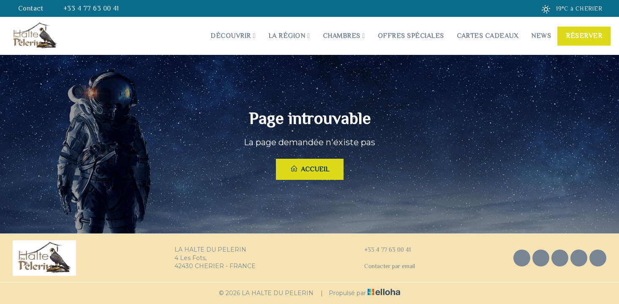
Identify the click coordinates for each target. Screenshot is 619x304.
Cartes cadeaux (488, 36)
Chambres (344, 36)
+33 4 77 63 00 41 (382, 250)
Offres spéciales (411, 36)
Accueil (309, 169)
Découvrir (233, 36)
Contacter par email (384, 266)
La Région (289, 36)
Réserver (584, 36)
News (541, 36)
